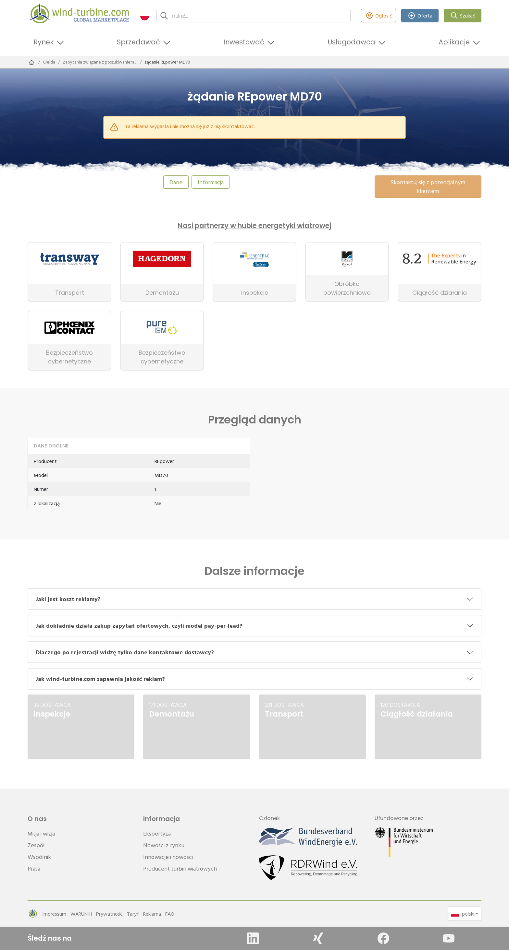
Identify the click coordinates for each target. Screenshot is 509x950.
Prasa (34, 868)
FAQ (169, 913)
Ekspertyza (157, 833)
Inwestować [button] (243, 42)
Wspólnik (39, 857)
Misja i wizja (41, 833)
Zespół (36, 845)
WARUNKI (81, 913)
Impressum (54, 913)
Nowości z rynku (163, 845)
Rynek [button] (43, 42)
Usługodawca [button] (351, 42)
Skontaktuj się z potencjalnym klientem (428, 186)
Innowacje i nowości (168, 857)
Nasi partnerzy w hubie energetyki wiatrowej (254, 226)
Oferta (420, 15)
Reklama (152, 913)
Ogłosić (378, 15)
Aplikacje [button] (454, 42)
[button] (144, 15)
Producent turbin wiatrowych (180, 868)
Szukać (463, 15)
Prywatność (109, 913)
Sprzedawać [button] (138, 42)
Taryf (133, 913)
